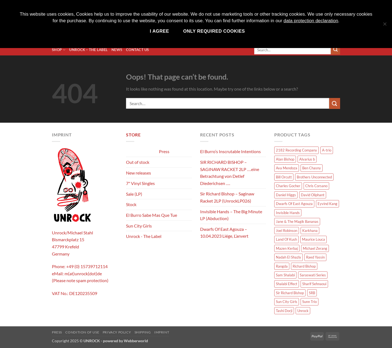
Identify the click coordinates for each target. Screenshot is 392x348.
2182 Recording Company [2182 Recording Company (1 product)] (296, 150)
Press (164, 151)
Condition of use (82, 332)
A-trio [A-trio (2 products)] (326, 150)
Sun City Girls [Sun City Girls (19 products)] (286, 301)
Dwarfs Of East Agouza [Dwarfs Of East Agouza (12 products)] (294, 203)
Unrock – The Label (88, 49)
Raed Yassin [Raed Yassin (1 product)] (315, 257)
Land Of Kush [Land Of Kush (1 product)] (286, 239)
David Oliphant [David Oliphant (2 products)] (312, 195)
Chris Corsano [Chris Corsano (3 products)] (316, 186)
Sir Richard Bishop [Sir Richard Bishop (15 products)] (290, 293)
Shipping (143, 332)
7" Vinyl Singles (140, 183)
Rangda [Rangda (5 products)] (282, 266)
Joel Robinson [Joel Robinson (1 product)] (286, 230)
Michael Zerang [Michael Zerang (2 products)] (315, 248)
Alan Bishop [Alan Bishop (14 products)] (285, 159)
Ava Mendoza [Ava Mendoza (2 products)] (286, 168)
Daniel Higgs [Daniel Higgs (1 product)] (286, 195)
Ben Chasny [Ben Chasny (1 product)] (311, 168)
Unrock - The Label (143, 236)
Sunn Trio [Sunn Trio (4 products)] (309, 301)
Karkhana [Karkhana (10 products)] (310, 230)
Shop (58, 49)
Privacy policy (117, 332)
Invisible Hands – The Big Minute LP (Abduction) (231, 215)
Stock (131, 204)
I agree (159, 31)
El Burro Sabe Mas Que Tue (151, 215)
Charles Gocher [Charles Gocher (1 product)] (288, 186)
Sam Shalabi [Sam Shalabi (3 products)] (285, 275)
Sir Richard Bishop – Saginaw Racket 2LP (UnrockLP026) (227, 197)
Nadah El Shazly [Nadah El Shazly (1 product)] (288, 257)
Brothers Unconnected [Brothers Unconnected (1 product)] (314, 177)
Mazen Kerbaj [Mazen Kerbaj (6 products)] (287, 248)
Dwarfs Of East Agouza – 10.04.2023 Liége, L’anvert (224, 232)
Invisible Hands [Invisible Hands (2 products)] (288, 213)
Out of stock (137, 162)
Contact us (137, 49)
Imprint (161, 332)
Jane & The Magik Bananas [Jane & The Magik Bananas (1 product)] (297, 221)
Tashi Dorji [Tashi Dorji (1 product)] (284, 310)
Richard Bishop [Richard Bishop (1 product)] (304, 266)
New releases (138, 172)
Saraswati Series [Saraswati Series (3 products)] (313, 275)
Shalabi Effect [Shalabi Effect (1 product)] (286, 284)
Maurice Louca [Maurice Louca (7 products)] (313, 239)
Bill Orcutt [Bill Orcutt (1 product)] (284, 177)
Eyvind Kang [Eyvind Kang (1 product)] (327, 203)
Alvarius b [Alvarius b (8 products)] (307, 159)
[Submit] (335, 50)
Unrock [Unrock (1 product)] (303, 310)
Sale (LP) (134, 194)
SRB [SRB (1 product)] (312, 293)
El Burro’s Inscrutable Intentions (230, 151)
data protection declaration (311, 20)
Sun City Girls (139, 225)
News (116, 49)
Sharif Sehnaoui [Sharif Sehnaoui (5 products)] (314, 284)
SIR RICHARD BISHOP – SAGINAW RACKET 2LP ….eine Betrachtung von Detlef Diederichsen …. (229, 172)
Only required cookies (214, 31)
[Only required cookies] (384, 26)
